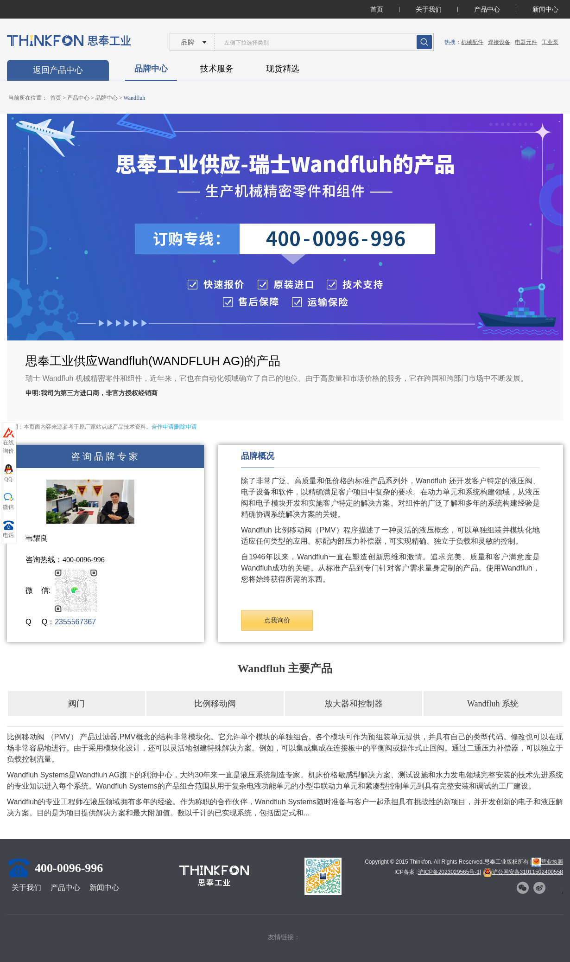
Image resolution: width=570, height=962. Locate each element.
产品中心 (487, 9)
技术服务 (217, 68)
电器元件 (526, 42)
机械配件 (472, 42)
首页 (376, 9)
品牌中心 (151, 68)
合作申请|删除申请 (174, 426)
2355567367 (75, 622)
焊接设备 (499, 42)
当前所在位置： (27, 98)
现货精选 (282, 68)
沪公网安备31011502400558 (523, 872)
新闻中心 (545, 9)
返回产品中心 (58, 70)
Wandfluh (134, 98)
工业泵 (550, 42)
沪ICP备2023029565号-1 (449, 872)
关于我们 (429, 9)
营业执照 (547, 862)
